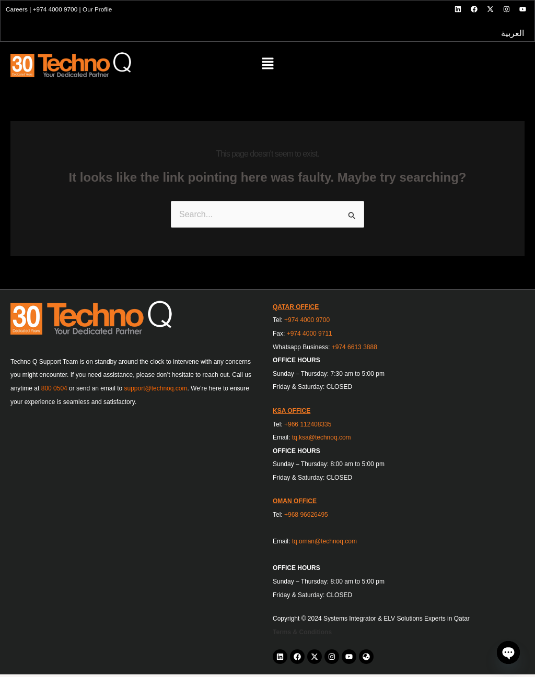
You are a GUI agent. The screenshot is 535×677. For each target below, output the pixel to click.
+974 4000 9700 (56, 10)
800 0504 (54, 391)
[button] (267, 67)
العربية (511, 35)
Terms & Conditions (302, 634)
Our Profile (99, 10)
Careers (18, 10)
